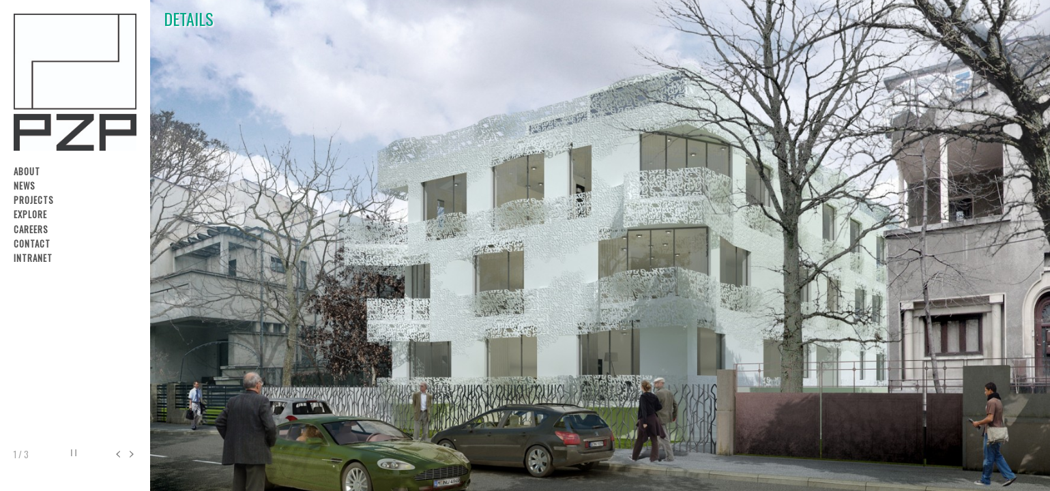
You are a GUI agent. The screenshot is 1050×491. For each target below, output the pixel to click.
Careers (31, 229)
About (27, 171)
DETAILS (189, 21)
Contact (32, 243)
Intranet (33, 258)
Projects (34, 200)
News (24, 185)
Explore (30, 214)
